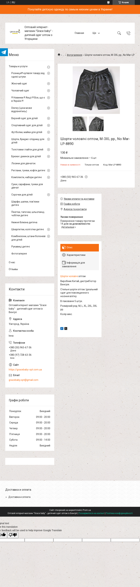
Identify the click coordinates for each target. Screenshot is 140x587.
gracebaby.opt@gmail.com (23, 380)
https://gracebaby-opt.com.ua (25, 369)
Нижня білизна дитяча (24, 222)
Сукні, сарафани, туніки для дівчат (27, 186)
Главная (79, 33)
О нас (12, 262)
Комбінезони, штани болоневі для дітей (28, 238)
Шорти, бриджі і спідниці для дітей (27, 141)
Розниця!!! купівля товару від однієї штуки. (28, 75)
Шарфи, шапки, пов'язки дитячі (25, 203)
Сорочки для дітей (22, 194)
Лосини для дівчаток (23, 163)
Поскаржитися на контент (91, 513)
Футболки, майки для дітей (26, 132)
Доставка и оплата (19, 497)
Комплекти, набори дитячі (26, 177)
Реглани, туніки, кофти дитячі (28, 170)
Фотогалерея (74, 55)
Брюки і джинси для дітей (26, 156)
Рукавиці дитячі (20, 246)
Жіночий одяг (19, 83)
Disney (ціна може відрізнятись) (21, 110)
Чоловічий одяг (20, 90)
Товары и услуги (18, 66)
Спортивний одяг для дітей (27, 125)
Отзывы (13, 269)
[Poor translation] (12, 535)
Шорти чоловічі (69, 276)
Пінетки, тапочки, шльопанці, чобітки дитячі (28, 214)
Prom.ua (87, 510)
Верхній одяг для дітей (24, 118)
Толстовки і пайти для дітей (27, 149)
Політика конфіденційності (119, 513)
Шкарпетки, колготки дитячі (27, 229)
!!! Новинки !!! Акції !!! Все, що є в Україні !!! (28, 99)
